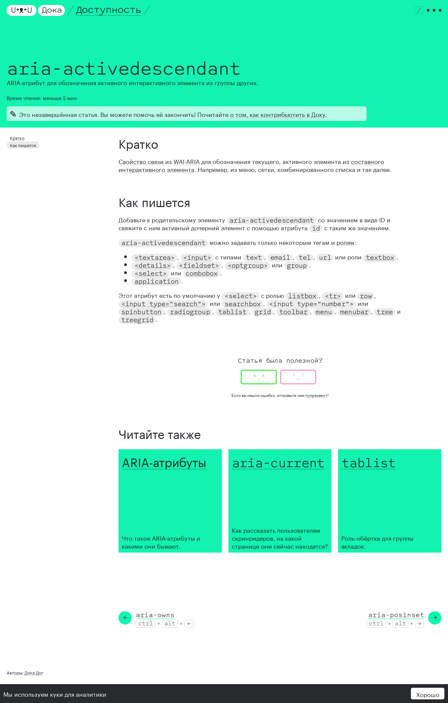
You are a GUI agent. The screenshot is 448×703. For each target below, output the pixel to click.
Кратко (16, 137)
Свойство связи (141, 160)
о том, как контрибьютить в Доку (277, 113)
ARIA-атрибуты (164, 460)
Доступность (108, 10)
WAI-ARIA (187, 160)
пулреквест (316, 395)
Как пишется (22, 144)
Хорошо (427, 693)
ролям (345, 241)
